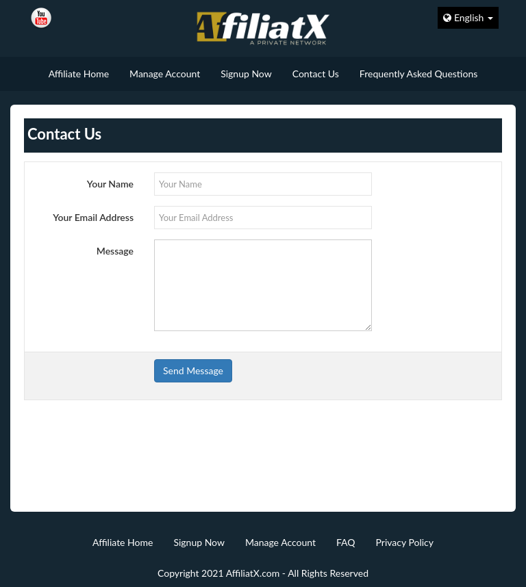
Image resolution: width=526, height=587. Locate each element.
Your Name (110, 184)
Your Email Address (93, 217)
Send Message (193, 370)
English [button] (468, 17)
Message (115, 251)
